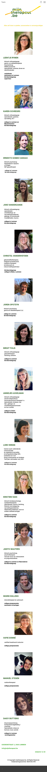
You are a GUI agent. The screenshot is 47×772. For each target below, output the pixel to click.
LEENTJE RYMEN (10, 58)
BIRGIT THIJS (9, 348)
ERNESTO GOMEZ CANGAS (15, 158)
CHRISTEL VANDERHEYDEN (15, 256)
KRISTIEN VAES (10, 497)
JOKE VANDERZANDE (12, 205)
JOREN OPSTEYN (11, 305)
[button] (41, 2)
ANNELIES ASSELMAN (13, 393)
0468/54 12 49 (40, 752)
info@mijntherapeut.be (10, 748)
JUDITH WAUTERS (11, 549)
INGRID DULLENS (11, 596)
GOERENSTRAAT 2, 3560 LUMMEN (14, 745)
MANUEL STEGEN (11, 678)
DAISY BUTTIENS (11, 718)
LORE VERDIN (9, 445)
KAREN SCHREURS (11, 111)
